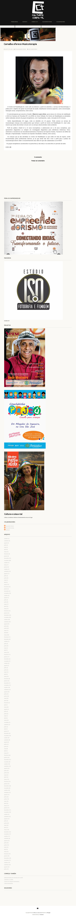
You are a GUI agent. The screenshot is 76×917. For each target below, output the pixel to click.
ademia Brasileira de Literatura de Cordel (13, 877)
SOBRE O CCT (34, 21)
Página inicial (14, 21)
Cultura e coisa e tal (13, 514)
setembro (6, 540)
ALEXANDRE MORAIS (47, 21)
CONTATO (24, 21)
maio (5, 547)
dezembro (6, 558)
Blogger (48, 912)
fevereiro (6, 553)
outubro (6, 538)
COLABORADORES (60, 21)
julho (5, 545)
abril (5, 549)
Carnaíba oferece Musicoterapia (21, 44)
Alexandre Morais (10, 526)
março (5, 551)
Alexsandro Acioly (10, 528)
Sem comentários (32, 49)
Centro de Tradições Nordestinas (11, 881)
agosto (5, 542)
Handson (8, 529)
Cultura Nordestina (8, 883)
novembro (6, 560)
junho (5, 578)
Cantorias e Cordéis (8, 879)
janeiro (5, 556)
